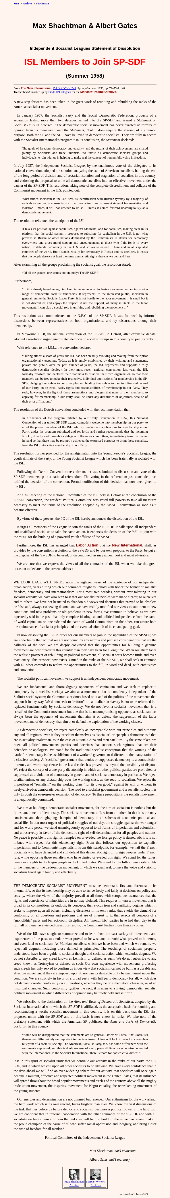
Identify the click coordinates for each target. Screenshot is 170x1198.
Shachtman (42, 3)
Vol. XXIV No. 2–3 (64, 88)
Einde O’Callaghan (59, 92)
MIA (16, 3)
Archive (27, 3)
